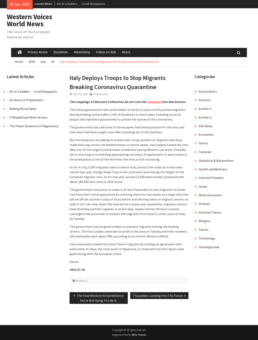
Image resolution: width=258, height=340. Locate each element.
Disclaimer (61, 52)
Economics (206, 134)
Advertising (82, 52)
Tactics (204, 230)
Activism (205, 100)
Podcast (204, 204)
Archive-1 (205, 109)
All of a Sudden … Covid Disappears (81, 4)
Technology (207, 238)
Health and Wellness (213, 169)
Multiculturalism (210, 195)
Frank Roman (100, 94)
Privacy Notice (38, 52)
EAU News (205, 126)
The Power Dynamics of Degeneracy (33, 126)
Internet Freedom (211, 178)
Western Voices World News (29, 20)
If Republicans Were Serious (28, 117)
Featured (205, 152)
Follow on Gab (106, 52)
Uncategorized (209, 247)
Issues (203, 186)
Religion (204, 221)
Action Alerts (208, 91)
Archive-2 (81, 280)
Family (203, 143)
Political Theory (210, 212)
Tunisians (154, 102)
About (126, 52)
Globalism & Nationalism (216, 160)
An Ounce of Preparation (26, 100)
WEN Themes (139, 335)
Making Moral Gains (22, 109)
